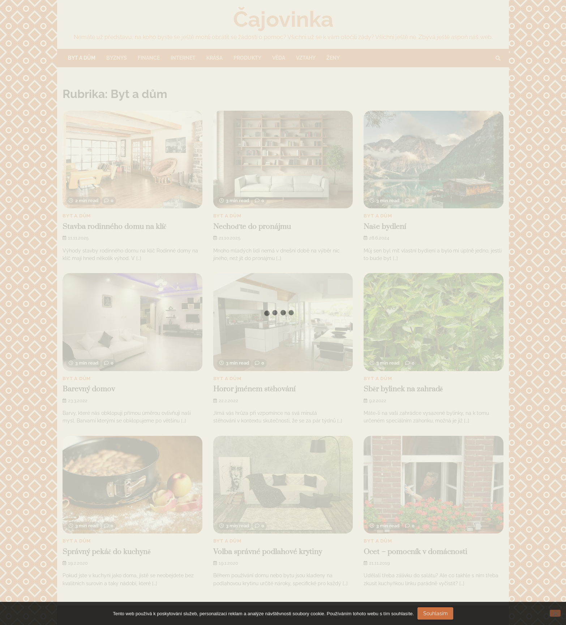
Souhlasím (435, 613)
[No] (555, 613)
